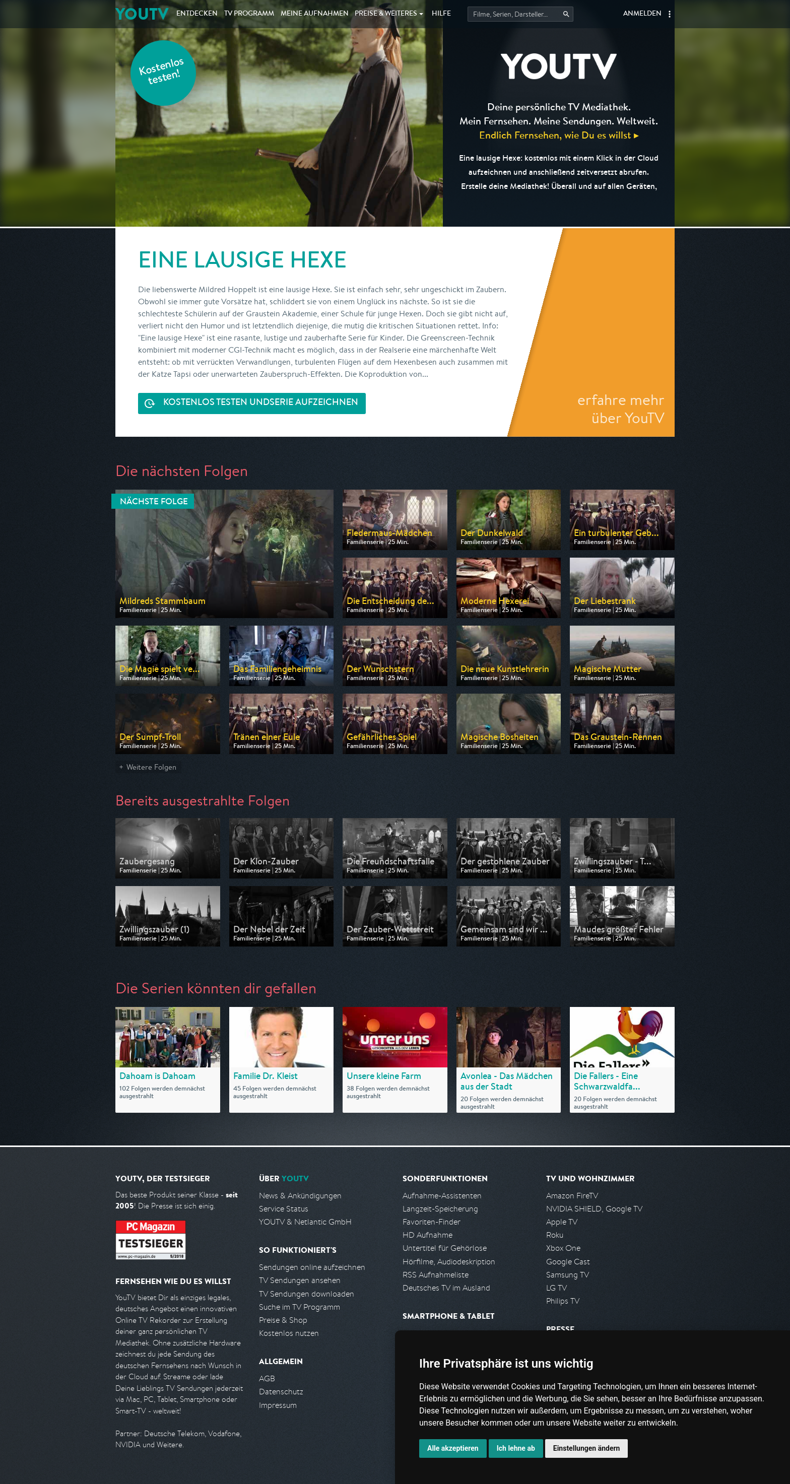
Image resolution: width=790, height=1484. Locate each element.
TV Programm (249, 14)
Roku (554, 1235)
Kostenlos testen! (161, 72)
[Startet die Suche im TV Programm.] (520, 14)
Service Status (283, 1208)
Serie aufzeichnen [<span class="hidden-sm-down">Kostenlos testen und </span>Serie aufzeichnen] (260, 403)
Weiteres (386, 14)
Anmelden (642, 14)
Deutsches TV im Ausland (446, 1288)
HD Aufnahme (427, 1235)
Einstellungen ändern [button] (586, 1448)
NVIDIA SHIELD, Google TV (594, 1208)
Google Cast (568, 1261)
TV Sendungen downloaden (306, 1294)
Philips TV (562, 1301)
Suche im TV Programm (299, 1307)
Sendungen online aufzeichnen (312, 1267)
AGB (267, 1378)
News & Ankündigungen (300, 1195)
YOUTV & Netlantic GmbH (305, 1222)
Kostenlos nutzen (289, 1333)
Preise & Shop (283, 1320)
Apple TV (561, 1222)
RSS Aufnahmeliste (436, 1274)
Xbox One (563, 1248)
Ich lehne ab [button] (516, 1448)
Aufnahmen (315, 14)
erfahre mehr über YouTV (621, 408)
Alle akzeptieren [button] (453, 1448)
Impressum (278, 1405)
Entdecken (197, 14)
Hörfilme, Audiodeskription (449, 1261)
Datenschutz (281, 1391)
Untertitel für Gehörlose (445, 1248)
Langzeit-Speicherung (440, 1208)
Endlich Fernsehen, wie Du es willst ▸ (559, 135)
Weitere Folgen (151, 767)
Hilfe (441, 14)
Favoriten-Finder (431, 1222)
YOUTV (141, 14)
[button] (670, 14)
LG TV (556, 1288)
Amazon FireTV (572, 1195)
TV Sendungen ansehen (300, 1280)
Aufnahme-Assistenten (442, 1195)
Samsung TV (567, 1274)
